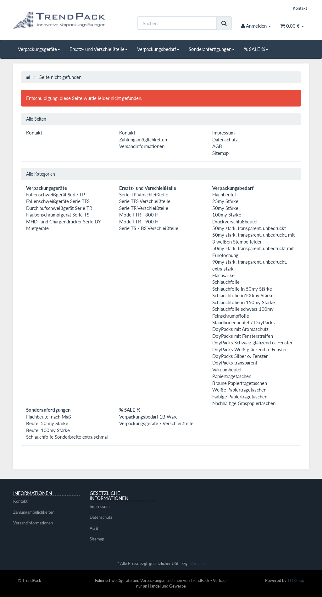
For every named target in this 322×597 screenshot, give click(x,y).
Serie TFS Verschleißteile (144, 201)
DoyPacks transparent (234, 362)
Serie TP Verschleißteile (143, 194)
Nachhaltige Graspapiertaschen (243, 403)
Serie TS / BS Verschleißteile (148, 228)
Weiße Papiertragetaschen (239, 389)
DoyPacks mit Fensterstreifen (242, 336)
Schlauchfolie (226, 282)
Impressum (223, 132)
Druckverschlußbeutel (235, 221)
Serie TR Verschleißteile (143, 208)
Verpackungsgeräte (39, 49)
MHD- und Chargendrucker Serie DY (63, 221)
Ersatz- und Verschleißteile (98, 49)
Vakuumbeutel (227, 369)
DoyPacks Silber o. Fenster (240, 356)
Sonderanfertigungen (212, 49)
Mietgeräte (37, 228)
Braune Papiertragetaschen (239, 383)
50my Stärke (225, 208)
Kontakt (300, 8)
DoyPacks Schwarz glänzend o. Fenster (252, 342)
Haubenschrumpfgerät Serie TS (57, 214)
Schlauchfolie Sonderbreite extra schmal (67, 437)
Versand (197, 563)
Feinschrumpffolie (230, 316)
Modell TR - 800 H (138, 214)
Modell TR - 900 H (138, 221)
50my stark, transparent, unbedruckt (249, 228)
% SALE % (256, 49)
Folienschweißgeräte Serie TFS (58, 201)
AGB (217, 146)
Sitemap (220, 153)
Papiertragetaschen (231, 376)
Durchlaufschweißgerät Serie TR (59, 208)
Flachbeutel (224, 194)
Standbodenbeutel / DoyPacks (243, 322)
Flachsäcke (223, 275)
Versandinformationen (141, 146)
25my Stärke (225, 201)
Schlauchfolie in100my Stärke (243, 295)
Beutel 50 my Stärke (47, 423)
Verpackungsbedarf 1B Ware (148, 416)
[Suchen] (177, 23)
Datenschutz (225, 139)
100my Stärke (226, 214)
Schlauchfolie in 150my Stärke (243, 302)
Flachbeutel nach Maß (48, 416)
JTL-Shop (295, 580)
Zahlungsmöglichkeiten (143, 139)
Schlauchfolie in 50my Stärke (242, 289)
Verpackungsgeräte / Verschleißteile (156, 423)
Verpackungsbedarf (158, 49)
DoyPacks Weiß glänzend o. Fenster (249, 349)
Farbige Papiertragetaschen (239, 396)
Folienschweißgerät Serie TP (55, 194)
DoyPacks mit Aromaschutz (240, 329)
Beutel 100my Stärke (48, 430)
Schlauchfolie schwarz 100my (243, 309)
